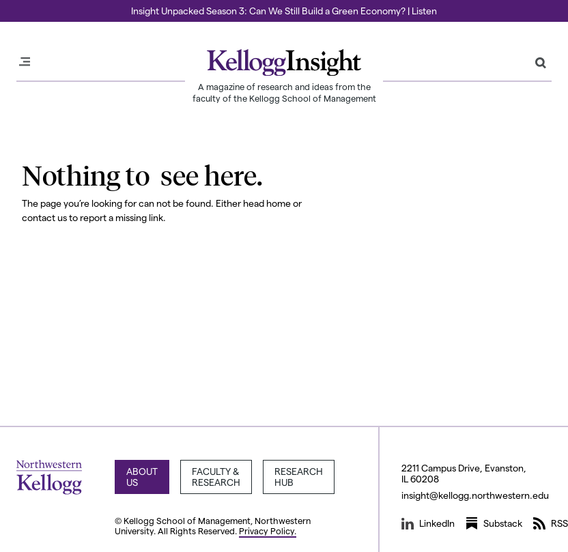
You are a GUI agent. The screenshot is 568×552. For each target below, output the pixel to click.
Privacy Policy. (267, 530)
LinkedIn (428, 523)
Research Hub (298, 476)
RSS (550, 523)
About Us (142, 476)
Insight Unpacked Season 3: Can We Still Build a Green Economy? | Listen (284, 10)
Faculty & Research (216, 476)
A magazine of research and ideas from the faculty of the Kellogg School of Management (284, 92)
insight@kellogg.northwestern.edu (475, 495)
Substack (494, 523)
